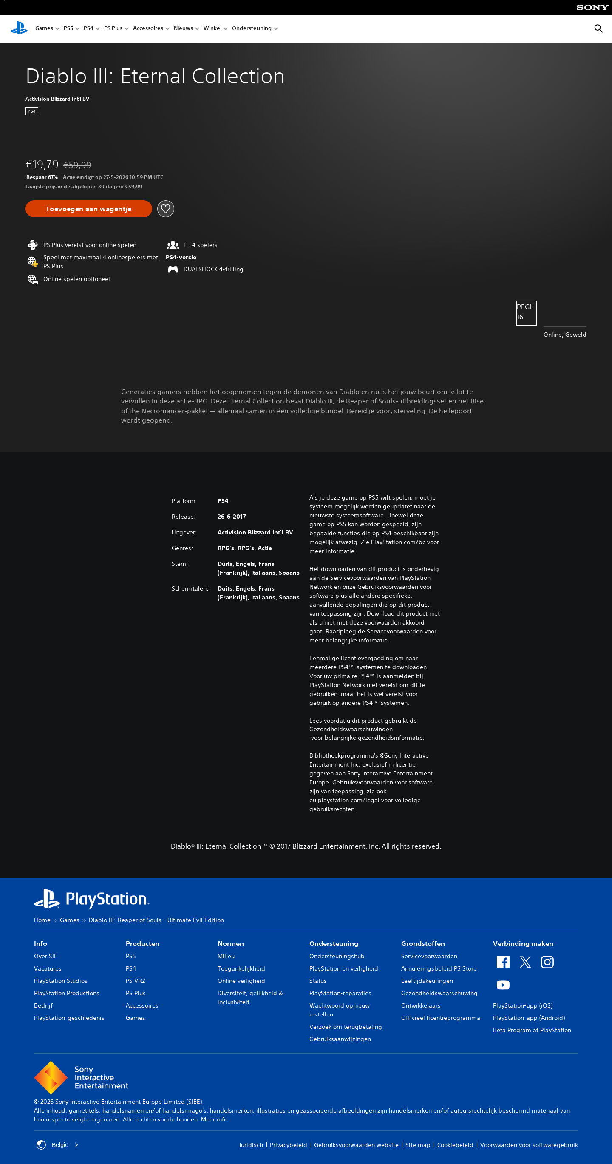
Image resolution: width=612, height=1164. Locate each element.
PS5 (68, 29)
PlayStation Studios (61, 981)
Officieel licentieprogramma (440, 1018)
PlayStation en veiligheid (343, 968)
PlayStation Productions (66, 993)
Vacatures (48, 968)
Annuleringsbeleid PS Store (439, 968)
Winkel (212, 29)
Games (44, 29)
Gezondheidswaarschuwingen (351, 729)
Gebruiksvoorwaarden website (356, 1145)
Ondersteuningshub (337, 956)
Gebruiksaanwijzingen (340, 1039)
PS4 (89, 29)
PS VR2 (135, 981)
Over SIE (45, 956)
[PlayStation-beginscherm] (19, 28)
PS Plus (113, 29)
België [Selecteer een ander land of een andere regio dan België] (57, 1145)
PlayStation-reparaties (340, 993)
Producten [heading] (142, 943)
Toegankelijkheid (241, 968)
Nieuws (183, 29)
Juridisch (251, 1145)
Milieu (226, 956)
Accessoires (148, 29)
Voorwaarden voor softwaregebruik (529, 1145)
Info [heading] (40, 943)
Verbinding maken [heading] (523, 943)
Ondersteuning (252, 29)
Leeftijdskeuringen (427, 981)
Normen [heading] (231, 943)
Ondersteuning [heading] (333, 943)
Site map (418, 1145)
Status (318, 981)
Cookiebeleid (455, 1145)
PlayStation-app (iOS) (522, 1005)
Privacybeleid (288, 1145)
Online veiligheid (241, 981)
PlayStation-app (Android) (529, 1018)
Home (42, 920)
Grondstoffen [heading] (423, 943)
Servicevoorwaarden (429, 956)
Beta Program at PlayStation (532, 1030)
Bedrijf (43, 1005)
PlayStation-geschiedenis (69, 1018)
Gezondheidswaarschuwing (439, 993)
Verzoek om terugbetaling (345, 1027)
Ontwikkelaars (421, 1005)
